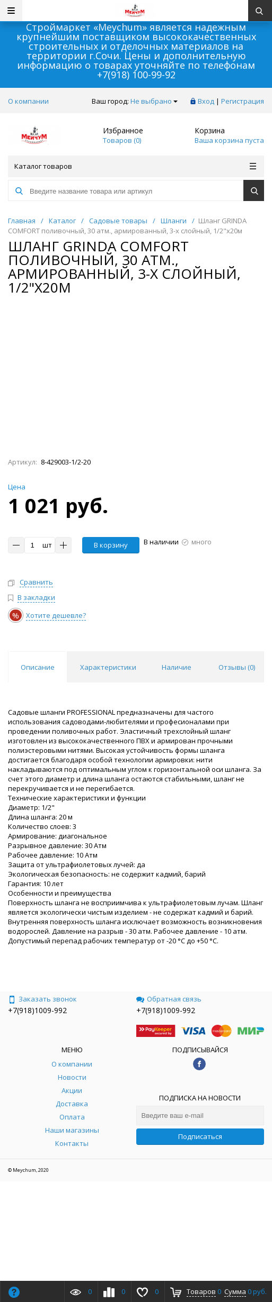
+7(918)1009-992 (37, 1010)
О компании (28, 101)
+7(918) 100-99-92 (136, 74)
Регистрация (242, 101)
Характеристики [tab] (108, 667)
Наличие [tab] (176, 667)
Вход (206, 101)
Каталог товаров (135, 166)
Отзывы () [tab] (236, 667)
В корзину (111, 545)
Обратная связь (168, 999)
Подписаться (200, 1136)
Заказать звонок (42, 999)
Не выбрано (154, 101)
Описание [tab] (38, 667)
